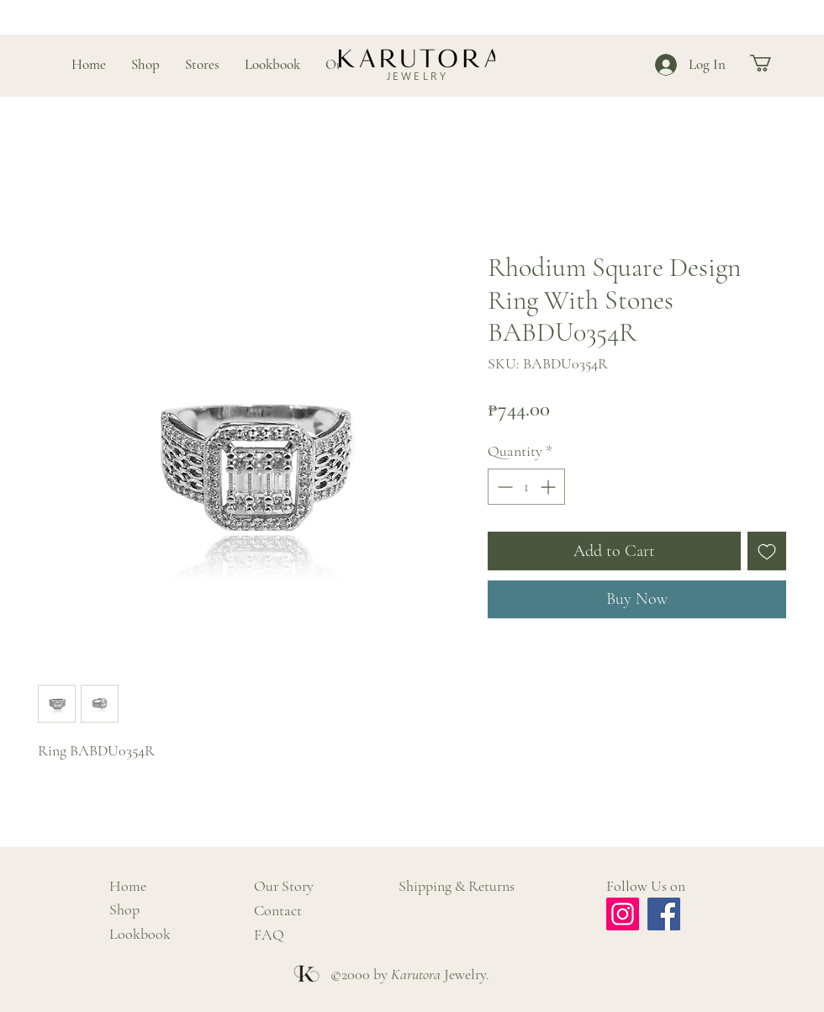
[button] (770, 63)
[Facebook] (663, 914)
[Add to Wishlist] (766, 551)
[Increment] (549, 486)
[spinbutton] (526, 486)
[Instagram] (622, 914)
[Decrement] (503, 486)
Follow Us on (645, 886)
